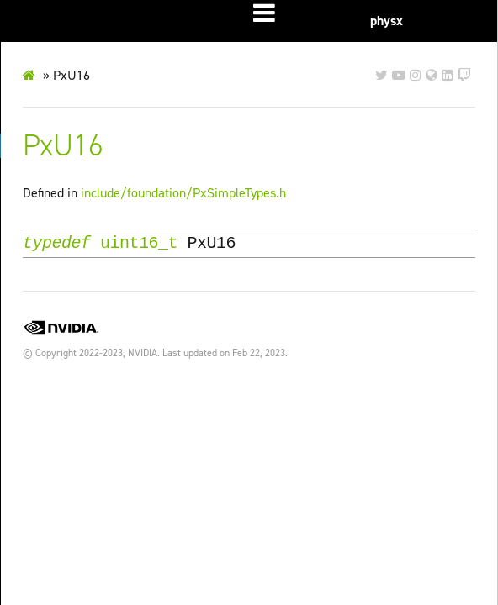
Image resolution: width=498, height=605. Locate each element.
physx (386, 20)
